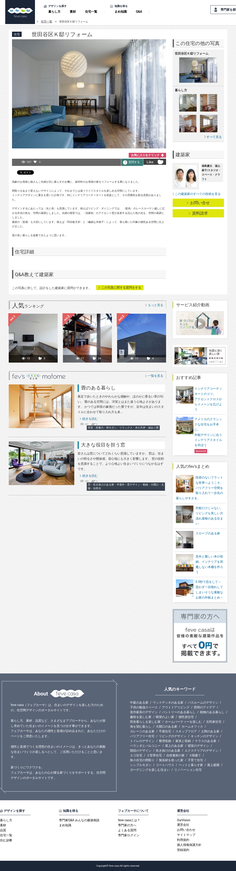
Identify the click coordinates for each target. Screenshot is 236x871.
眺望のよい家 (165, 717)
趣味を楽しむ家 (140, 717)
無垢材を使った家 (171, 760)
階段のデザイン (140, 750)
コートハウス (165, 765)
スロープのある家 (198, 540)
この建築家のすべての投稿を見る (198, 194)
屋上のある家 (174, 745)
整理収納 (165, 741)
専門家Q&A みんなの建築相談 (79, 820)
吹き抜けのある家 (168, 750)
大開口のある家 (166, 726)
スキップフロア (186, 731)
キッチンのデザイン (204, 736)
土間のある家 (210, 731)
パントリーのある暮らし (179, 712)
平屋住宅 (165, 731)
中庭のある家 (139, 702)
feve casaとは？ (129, 820)
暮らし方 (54, 11)
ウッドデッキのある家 (168, 702)
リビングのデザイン (172, 736)
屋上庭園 (213, 765)
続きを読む (90, 418)
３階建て (195, 755)
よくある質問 (127, 830)
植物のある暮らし (212, 712)
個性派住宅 (186, 717)
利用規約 (183, 840)
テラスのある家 (205, 741)
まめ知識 (121, 11)
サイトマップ (186, 835)
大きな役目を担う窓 (103, 445)
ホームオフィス (192, 726)
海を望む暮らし (140, 726)
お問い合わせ (186, 829)
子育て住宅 (195, 760)
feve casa (28, 21)
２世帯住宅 (154, 755)
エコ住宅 (136, 755)
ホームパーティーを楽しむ (183, 721)
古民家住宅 (213, 721)
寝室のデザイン (198, 745)
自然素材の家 (175, 755)
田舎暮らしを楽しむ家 (145, 721)
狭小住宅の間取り (142, 760)
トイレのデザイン (142, 741)
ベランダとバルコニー (145, 745)
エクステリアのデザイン (201, 750)
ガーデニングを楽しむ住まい (150, 769)
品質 (3, 830)
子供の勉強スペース (144, 707)
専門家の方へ (127, 825)
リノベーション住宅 (188, 769)
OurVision (183, 820)
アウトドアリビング (175, 707)
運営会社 (183, 824)
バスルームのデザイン (203, 702)
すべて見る (214, 136)
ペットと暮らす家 (191, 765)
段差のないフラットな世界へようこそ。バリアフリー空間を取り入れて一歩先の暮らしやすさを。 (199, 488)
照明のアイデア (204, 707)
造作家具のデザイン (144, 712)
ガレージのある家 (142, 731)
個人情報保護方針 (189, 845)
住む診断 (6, 840)
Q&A (139, 11)
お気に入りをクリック (145, 155)
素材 (73, 11)
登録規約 (183, 850)
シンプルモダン (140, 765)
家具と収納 (183, 741)
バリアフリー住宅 (142, 736)
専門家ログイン (128, 835)
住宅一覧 (91, 11)
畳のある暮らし (98, 388)
